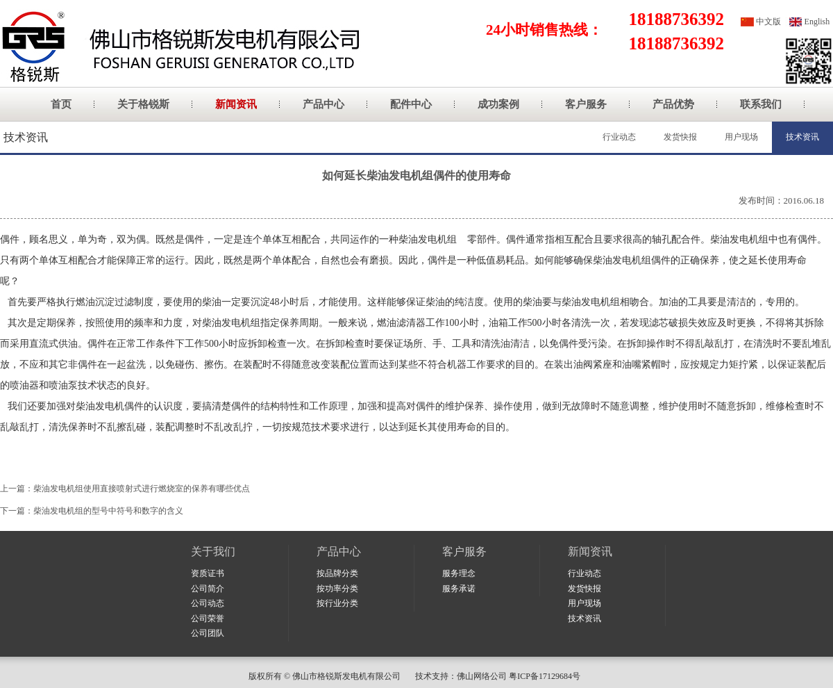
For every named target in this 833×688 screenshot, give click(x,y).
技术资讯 (802, 137)
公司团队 (207, 633)
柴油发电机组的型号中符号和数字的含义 (108, 511)
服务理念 (459, 573)
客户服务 (586, 104)
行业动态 (619, 137)
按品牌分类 (337, 573)
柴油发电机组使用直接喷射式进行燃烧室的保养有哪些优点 (141, 488)
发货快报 (680, 137)
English (817, 21)
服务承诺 (459, 588)
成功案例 (498, 104)
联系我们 (761, 104)
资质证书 (207, 573)
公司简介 (207, 588)
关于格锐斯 (143, 104)
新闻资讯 (236, 104)
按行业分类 (337, 603)
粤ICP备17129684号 (546, 676)
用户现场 (741, 137)
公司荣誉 (207, 618)
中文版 (768, 21)
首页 (61, 104)
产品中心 (323, 104)
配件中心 (411, 104)
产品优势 (673, 104)
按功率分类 (337, 588)
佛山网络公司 (482, 676)
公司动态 (207, 603)
